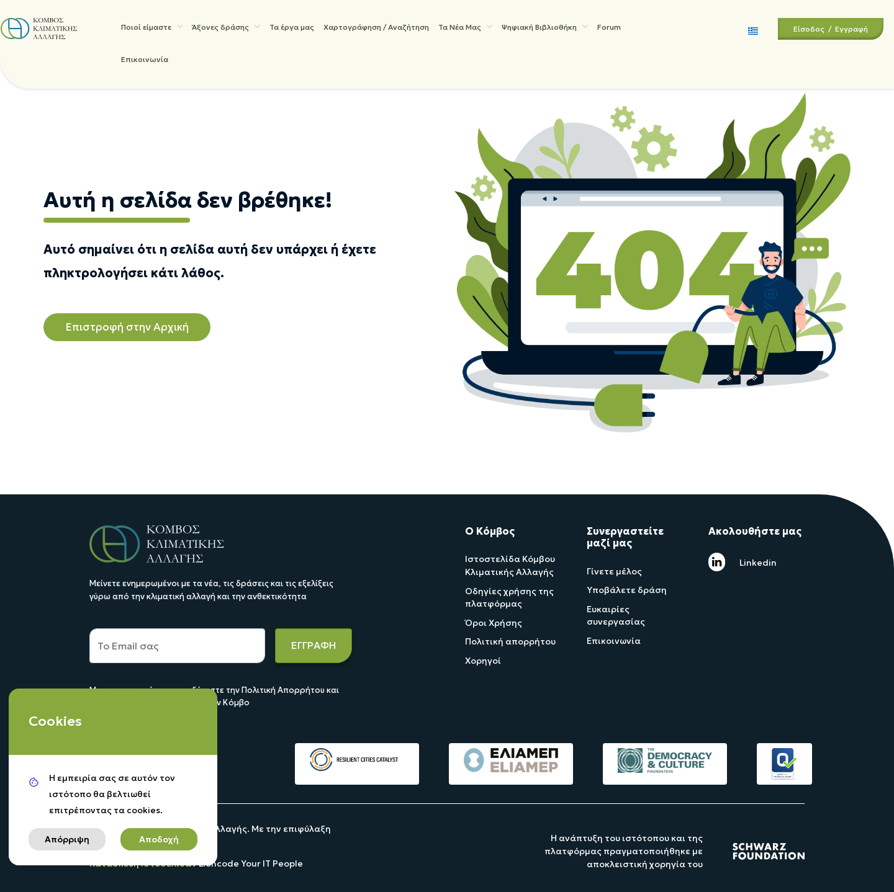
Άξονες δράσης (226, 28)
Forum (609, 29)
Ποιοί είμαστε (152, 28)
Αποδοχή (159, 839)
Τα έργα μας (291, 29)
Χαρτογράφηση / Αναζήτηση (376, 29)
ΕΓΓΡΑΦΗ (313, 645)
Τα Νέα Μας (465, 28)
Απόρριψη (67, 839)
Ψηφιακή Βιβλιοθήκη (545, 28)
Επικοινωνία (144, 66)
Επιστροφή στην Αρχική (127, 327)
